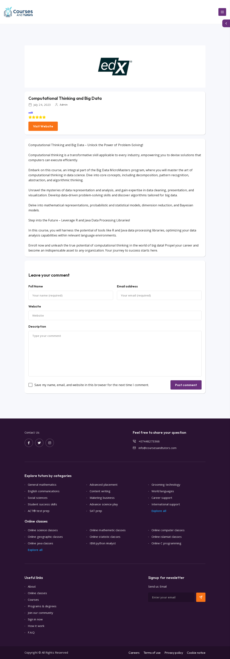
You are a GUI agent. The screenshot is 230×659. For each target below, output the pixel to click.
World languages (163, 491)
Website (34, 306)
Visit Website (43, 126)
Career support (162, 498)
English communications (44, 491)
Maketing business (102, 498)
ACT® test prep (38, 511)
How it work (36, 626)
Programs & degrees (42, 606)
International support (166, 504)
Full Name (35, 286)
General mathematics (42, 484)
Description (37, 326)
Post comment (186, 385)
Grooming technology (166, 484)
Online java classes (40, 543)
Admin (64, 104)
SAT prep (96, 511)
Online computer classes (168, 530)
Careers (134, 653)
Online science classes (43, 530)
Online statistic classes (105, 537)
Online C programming (166, 543)
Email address (127, 286)
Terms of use (152, 653)
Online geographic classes (45, 537)
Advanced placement (104, 484)
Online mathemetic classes (108, 530)
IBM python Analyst (103, 543)
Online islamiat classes (167, 537)
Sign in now (35, 619)
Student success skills (42, 504)
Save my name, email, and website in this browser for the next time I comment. (91, 385)
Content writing (100, 491)
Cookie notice (196, 653)
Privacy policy (173, 653)
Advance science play (104, 504)
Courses (33, 599)
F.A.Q (31, 632)
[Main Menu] (222, 12)
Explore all (159, 511)
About (32, 586)
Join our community (40, 613)
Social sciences (38, 498)
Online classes (37, 593)
